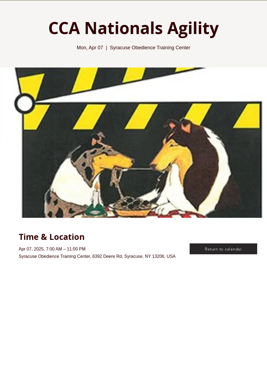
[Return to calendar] (223, 248)
